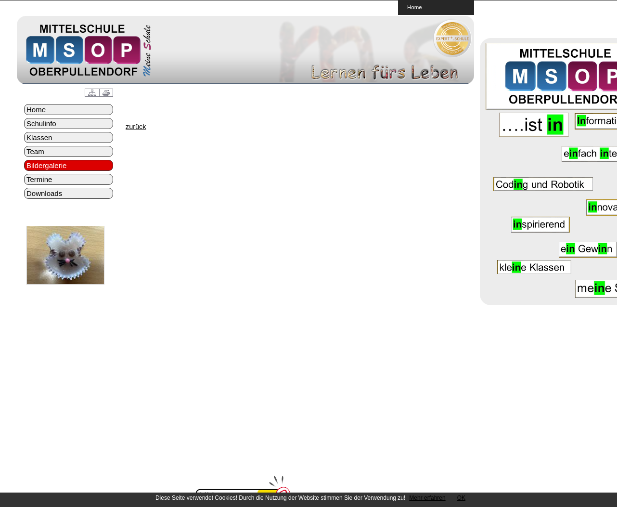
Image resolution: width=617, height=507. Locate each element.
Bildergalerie (46, 165)
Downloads (44, 193)
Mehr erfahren (427, 497)
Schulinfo (41, 123)
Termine (39, 179)
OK (461, 497)
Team (35, 151)
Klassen (39, 137)
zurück (136, 126)
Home (414, 7)
